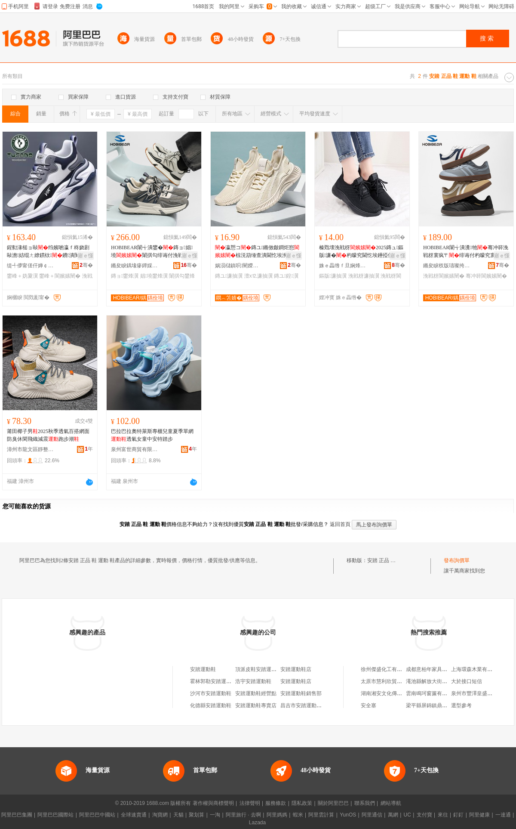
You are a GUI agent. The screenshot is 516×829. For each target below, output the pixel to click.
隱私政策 (302, 803)
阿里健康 (479, 815)
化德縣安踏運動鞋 (210, 705)
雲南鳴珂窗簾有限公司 (432, 693)
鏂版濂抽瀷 (333, 276)
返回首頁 (340, 524)
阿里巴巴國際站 (55, 815)
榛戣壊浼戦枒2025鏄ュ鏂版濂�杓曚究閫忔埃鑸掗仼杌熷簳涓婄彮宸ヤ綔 (361, 251)
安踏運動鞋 (203, 669)
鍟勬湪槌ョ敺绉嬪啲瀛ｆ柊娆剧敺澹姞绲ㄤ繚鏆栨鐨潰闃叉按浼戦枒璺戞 (48, 251)
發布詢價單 (457, 560)
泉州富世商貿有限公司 (134, 449)
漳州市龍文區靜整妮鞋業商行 (30, 449)
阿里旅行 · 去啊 (243, 815)
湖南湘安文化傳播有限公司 (392, 693)
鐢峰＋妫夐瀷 (22, 276)
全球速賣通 (134, 815)
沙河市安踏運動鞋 (210, 693)
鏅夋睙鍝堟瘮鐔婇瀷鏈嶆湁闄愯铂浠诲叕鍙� (134, 266)
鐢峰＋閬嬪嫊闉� (59, 276)
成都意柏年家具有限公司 (434, 669)
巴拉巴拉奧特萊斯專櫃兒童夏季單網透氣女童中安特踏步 (152, 435)
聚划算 (196, 815)
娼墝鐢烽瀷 (154, 276)
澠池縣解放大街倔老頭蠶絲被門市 (444, 681)
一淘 (215, 815)
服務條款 (275, 803)
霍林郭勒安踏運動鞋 (213, 681)
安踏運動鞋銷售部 (301, 693)
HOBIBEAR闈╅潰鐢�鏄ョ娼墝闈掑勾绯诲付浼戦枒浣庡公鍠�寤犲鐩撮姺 (152, 251)
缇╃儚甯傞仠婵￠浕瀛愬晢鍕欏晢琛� (30, 266)
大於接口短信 (466, 681)
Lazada (257, 823)
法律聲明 (250, 803)
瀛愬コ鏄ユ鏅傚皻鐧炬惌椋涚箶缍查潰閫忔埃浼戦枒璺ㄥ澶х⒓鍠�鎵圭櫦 (257, 251)
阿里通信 (372, 815)
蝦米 (298, 815)
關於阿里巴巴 (333, 803)
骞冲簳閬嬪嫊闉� (486, 276)
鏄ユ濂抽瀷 (229, 276)
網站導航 (391, 803)
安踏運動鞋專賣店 (255, 705)
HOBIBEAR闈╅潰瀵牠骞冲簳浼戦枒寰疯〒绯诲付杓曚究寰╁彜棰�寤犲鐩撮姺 (465, 251)
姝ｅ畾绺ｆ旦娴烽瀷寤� (342, 266)
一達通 (503, 815)
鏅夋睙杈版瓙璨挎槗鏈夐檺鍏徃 (446, 266)
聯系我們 (364, 803)
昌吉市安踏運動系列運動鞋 (311, 705)
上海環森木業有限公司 (477, 669)
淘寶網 (160, 815)
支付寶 (424, 815)
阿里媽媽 (277, 815)
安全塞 (368, 705)
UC (407, 815)
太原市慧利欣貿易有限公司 (392, 681)
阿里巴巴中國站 (97, 815)
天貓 (178, 815)
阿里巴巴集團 (16, 815)
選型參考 (461, 705)
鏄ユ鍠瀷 (286, 276)
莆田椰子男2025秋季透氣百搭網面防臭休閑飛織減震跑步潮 (48, 435)
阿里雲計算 (321, 815)
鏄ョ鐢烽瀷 (124, 276)
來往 (443, 815)
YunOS (348, 815)
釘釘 (458, 815)
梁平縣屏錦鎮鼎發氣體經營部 (439, 705)
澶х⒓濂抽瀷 (258, 276)
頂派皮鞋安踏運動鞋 (258, 669)
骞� (86, 265)
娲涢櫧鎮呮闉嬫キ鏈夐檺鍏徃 (238, 266)
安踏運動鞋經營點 (255, 693)
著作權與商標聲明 (213, 803)
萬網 (393, 815)
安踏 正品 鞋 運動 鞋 (390, 560)
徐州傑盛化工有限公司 (386, 669)
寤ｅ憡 (85, 256)
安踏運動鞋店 (295, 669)
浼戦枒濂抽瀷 (363, 276)
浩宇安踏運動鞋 (253, 681)
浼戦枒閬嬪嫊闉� (443, 276)
